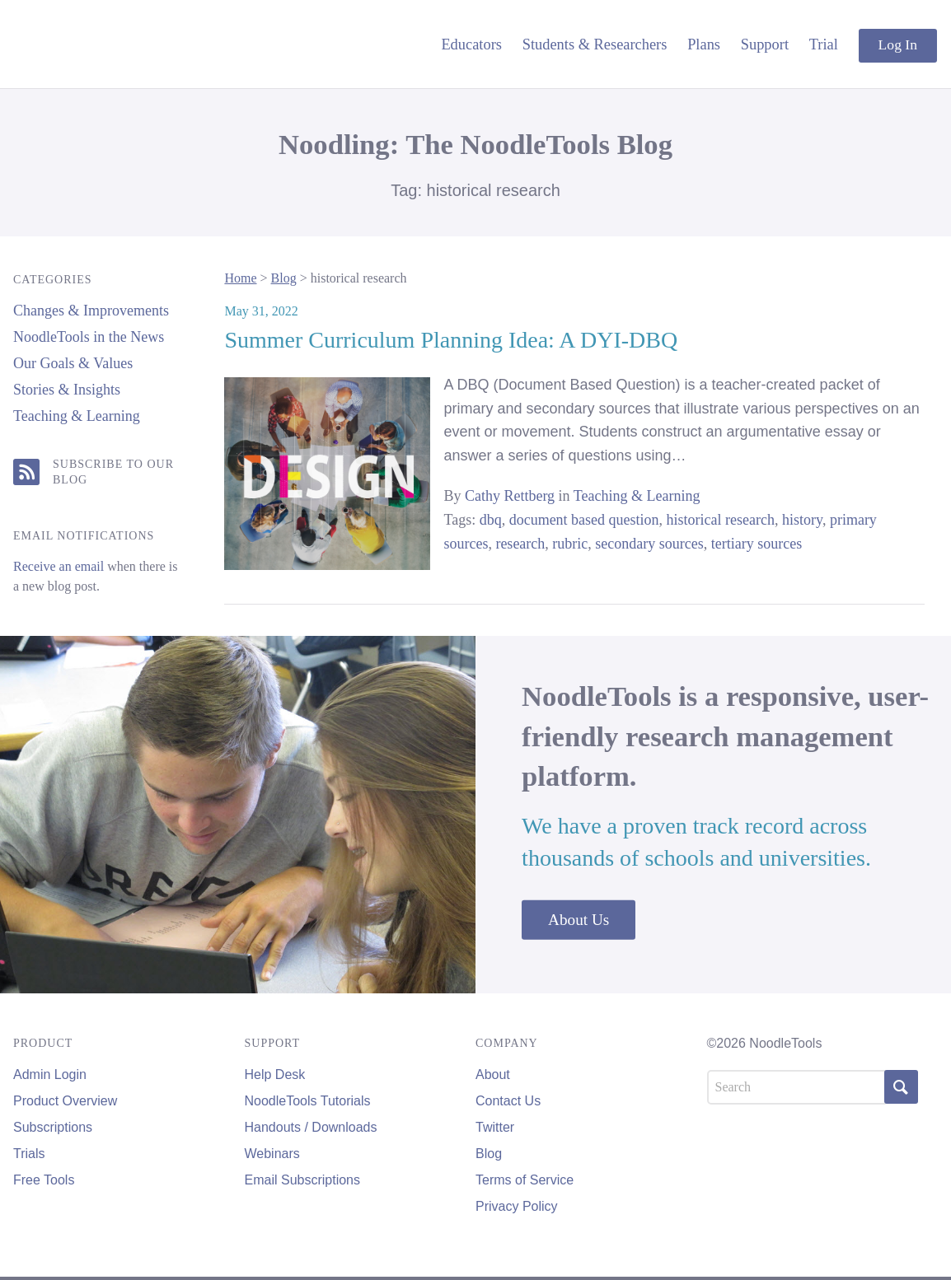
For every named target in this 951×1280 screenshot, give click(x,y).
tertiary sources (756, 543)
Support (765, 44)
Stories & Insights (66, 389)
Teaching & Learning (76, 416)
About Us (578, 919)
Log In (897, 44)
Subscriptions (52, 1127)
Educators (471, 44)
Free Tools (43, 1180)
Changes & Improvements (91, 310)
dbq (491, 520)
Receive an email (58, 566)
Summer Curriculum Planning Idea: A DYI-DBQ (450, 340)
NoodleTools (124, 44)
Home (240, 278)
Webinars (272, 1154)
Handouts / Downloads (311, 1127)
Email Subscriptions (303, 1180)
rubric (570, 543)
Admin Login (50, 1074)
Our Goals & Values (73, 363)
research (520, 543)
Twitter (495, 1127)
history (802, 520)
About (493, 1074)
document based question (584, 520)
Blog (284, 278)
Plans (703, 44)
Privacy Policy (517, 1206)
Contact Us (508, 1101)
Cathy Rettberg (510, 496)
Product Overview (65, 1101)
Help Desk (275, 1074)
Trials (29, 1154)
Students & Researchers (595, 44)
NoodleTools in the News (88, 337)
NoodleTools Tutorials (308, 1101)
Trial (823, 44)
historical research (721, 520)
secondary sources (649, 543)
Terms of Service (525, 1180)
